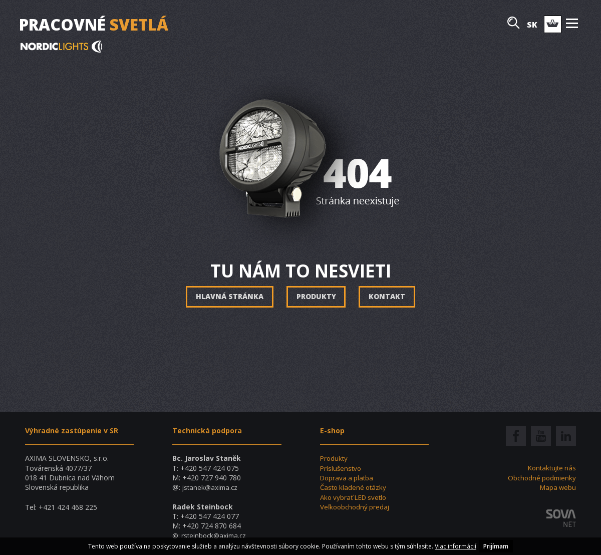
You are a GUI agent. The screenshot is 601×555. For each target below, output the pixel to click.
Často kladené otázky (355, 487)
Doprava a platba (348, 477)
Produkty (316, 297)
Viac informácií (455, 546)
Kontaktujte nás (550, 467)
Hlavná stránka (228, 297)
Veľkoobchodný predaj (356, 506)
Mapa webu (557, 487)
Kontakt (388, 297)
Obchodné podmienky (540, 477)
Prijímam (495, 546)
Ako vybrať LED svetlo (356, 496)
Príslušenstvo (341, 468)
